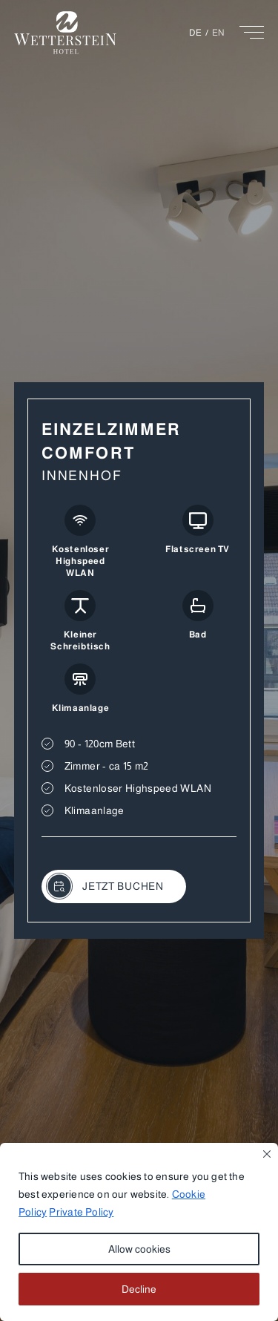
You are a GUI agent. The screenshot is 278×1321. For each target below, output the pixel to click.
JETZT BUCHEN (105, 886)
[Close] (267, 1154)
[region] (139, 1232)
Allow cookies (139, 1249)
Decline (139, 1289)
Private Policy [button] (81, 1212)
